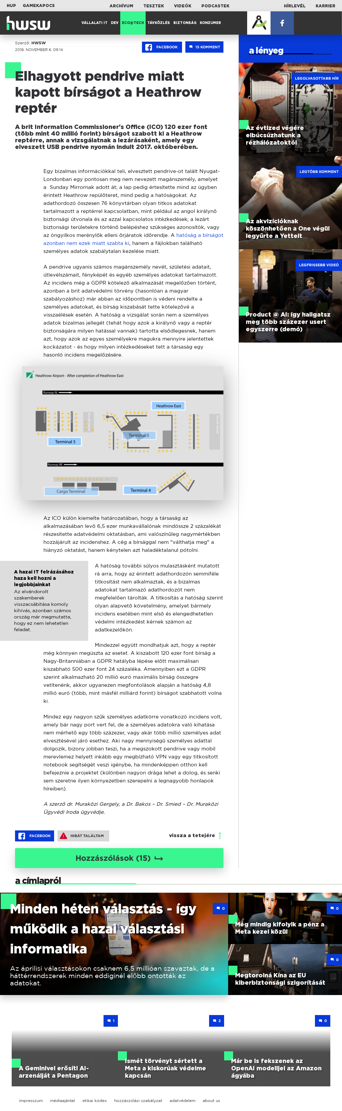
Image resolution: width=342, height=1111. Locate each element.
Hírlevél (295, 6)
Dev (115, 23)
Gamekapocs (39, 6)
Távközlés (158, 23)
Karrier (325, 6)
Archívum (121, 6)
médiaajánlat (62, 1100)
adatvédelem (182, 1100)
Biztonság (184, 23)
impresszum (31, 1100)
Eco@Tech (133, 23)
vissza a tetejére (192, 835)
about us (211, 1100)
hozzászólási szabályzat (138, 1100)
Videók (182, 6)
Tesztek (153, 6)
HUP (11, 6)
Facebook (162, 47)
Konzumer (210, 23)
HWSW (38, 43)
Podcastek (215, 6)
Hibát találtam (82, 835)
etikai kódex (94, 1100)
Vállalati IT (94, 23)
